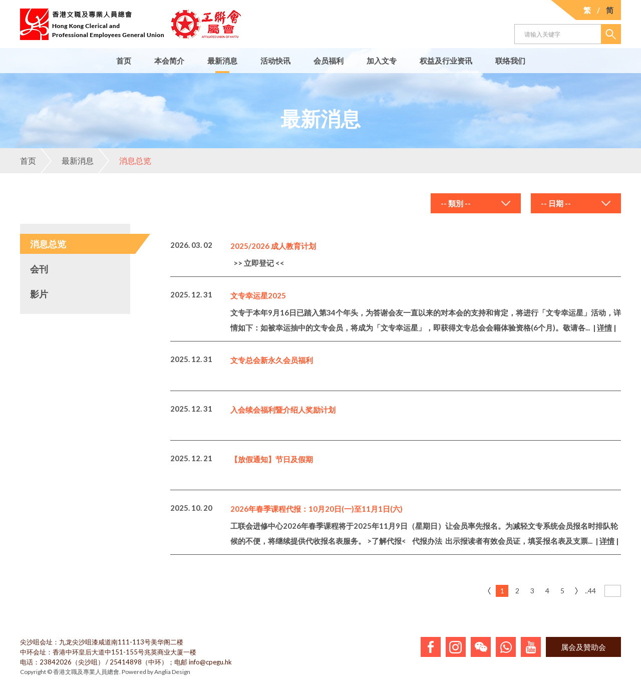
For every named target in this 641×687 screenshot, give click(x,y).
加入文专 (382, 60)
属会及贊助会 (583, 646)
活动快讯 (275, 60)
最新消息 (222, 60)
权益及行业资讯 (446, 60)
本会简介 (169, 60)
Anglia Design (172, 671)
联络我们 (510, 60)
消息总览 (124, 160)
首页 (123, 60)
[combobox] (476, 203)
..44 (590, 590)
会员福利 (328, 60)
